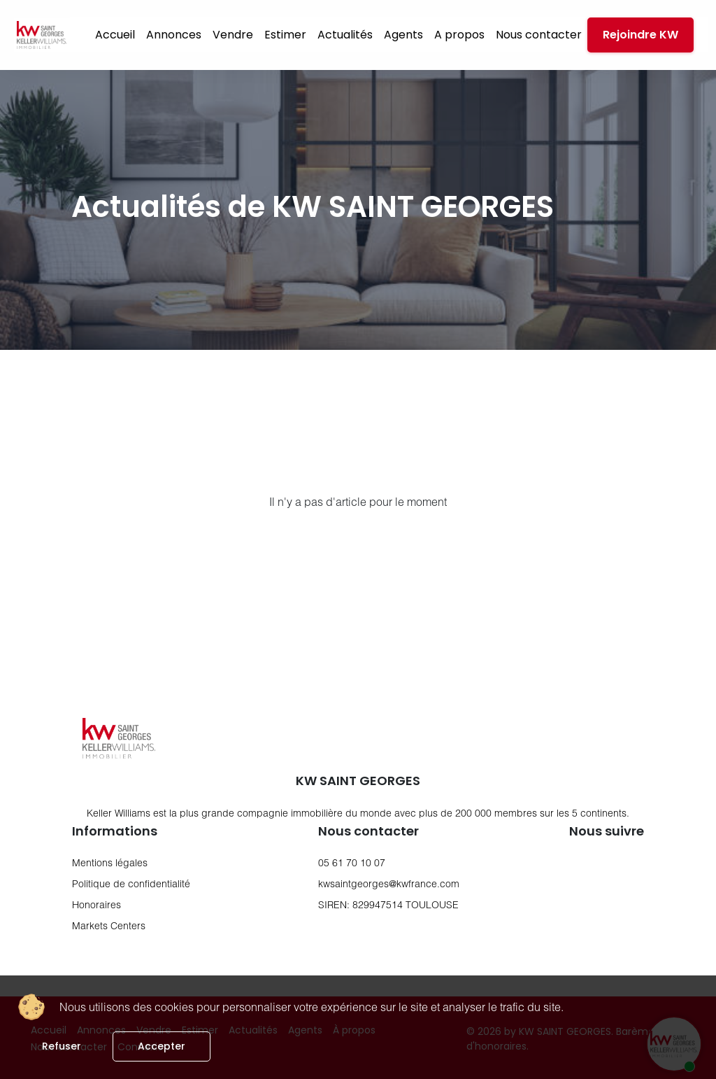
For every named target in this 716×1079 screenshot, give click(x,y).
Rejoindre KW (640, 35)
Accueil (115, 35)
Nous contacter (539, 35)
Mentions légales (110, 862)
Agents (403, 35)
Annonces (173, 35)
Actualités (345, 35)
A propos (459, 35)
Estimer (285, 35)
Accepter (161, 1046)
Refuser (61, 1046)
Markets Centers (108, 925)
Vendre (233, 35)
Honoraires (96, 904)
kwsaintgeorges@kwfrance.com (388, 883)
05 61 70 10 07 (351, 862)
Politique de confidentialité (131, 883)
